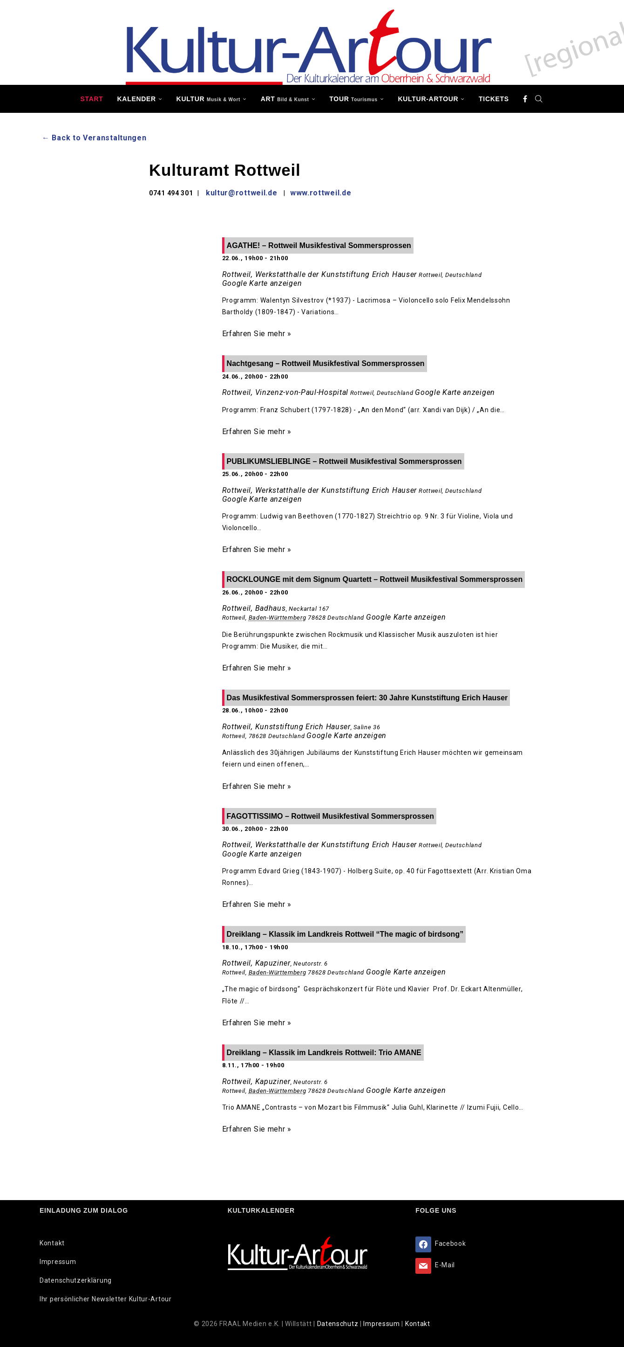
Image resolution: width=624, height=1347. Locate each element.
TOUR (353, 99)
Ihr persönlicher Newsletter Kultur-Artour (106, 1299)
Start (91, 99)
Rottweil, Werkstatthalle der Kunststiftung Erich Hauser (319, 274)
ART (285, 99)
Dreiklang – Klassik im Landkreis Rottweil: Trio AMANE (324, 1053)
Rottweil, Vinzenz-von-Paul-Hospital (285, 392)
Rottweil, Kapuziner (256, 963)
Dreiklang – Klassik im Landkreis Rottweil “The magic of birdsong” (345, 934)
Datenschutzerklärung (76, 1280)
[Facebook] (525, 98)
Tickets (494, 99)
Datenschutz (338, 1323)
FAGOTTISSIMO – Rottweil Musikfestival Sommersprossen (330, 816)
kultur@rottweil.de (242, 192)
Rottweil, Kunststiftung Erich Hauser (286, 726)
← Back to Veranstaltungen (94, 137)
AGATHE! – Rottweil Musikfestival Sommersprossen (319, 245)
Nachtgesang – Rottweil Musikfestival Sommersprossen (326, 363)
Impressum (58, 1261)
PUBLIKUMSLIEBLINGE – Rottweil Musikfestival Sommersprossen (344, 461)
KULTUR (208, 99)
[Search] (539, 98)
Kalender (136, 99)
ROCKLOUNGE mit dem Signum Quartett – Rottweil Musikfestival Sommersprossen (375, 579)
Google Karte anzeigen (262, 283)
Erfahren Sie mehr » (257, 333)
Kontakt (52, 1243)
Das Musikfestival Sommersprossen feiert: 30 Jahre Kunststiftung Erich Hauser (367, 698)
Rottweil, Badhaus (254, 608)
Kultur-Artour (428, 99)
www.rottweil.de (321, 192)
